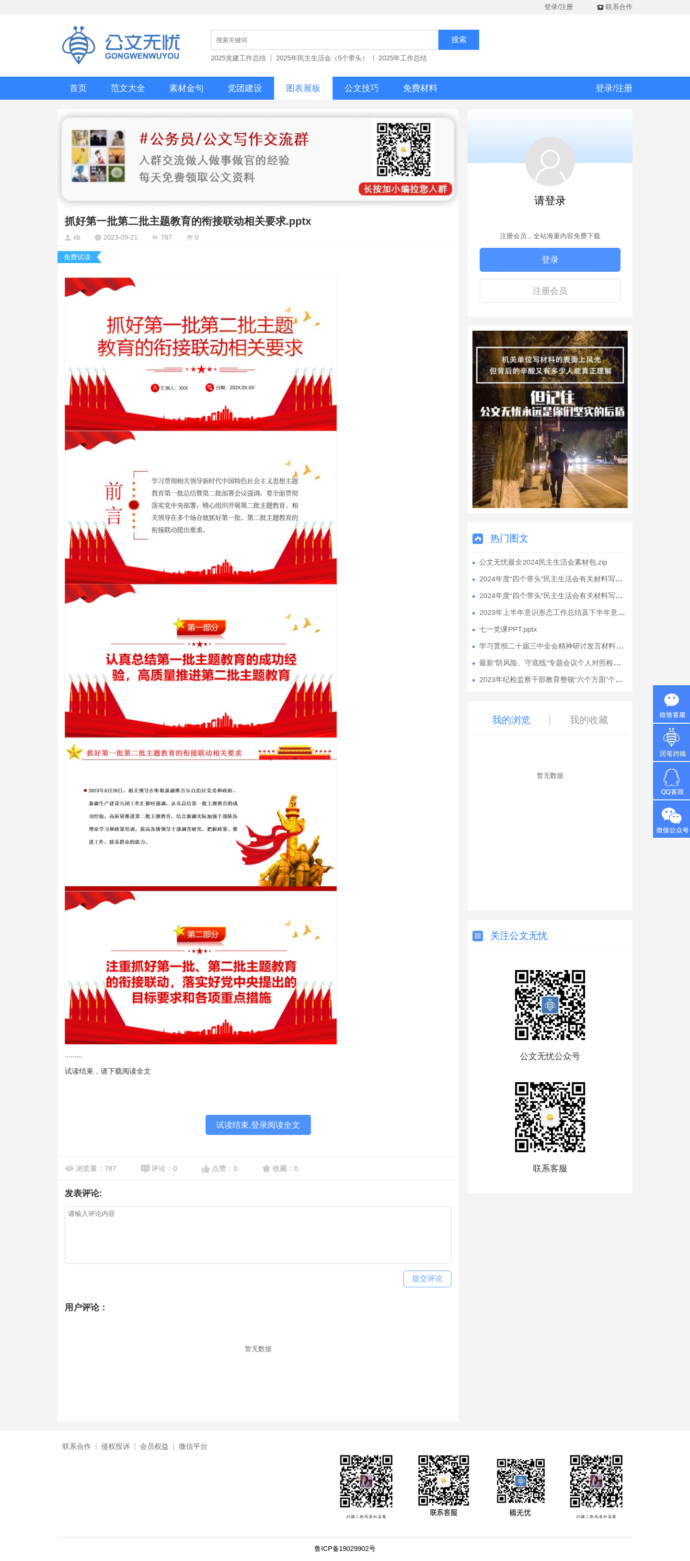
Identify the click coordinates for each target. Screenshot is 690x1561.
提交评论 (427, 1278)
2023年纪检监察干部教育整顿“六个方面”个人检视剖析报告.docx (580, 679)
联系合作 (76, 1446)
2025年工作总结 (403, 58)
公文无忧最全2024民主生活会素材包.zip (543, 562)
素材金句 (186, 88)
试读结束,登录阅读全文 (258, 1125)
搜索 (459, 39)
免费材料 (420, 88)
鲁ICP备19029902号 (345, 1548)
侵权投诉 (115, 1446)
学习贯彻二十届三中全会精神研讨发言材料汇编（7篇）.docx (576, 646)
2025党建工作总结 (238, 58)
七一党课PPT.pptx (508, 629)
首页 (78, 88)
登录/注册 (558, 7)
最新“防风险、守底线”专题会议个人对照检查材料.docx (565, 663)
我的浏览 (511, 720)
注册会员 (550, 291)
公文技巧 (362, 88)
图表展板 (303, 88)
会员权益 (154, 1446)
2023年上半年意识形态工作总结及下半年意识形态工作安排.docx (582, 612)
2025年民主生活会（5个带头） (322, 58)
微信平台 (193, 1446)
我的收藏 (589, 720)
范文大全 (128, 88)
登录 (550, 260)
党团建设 (245, 88)
